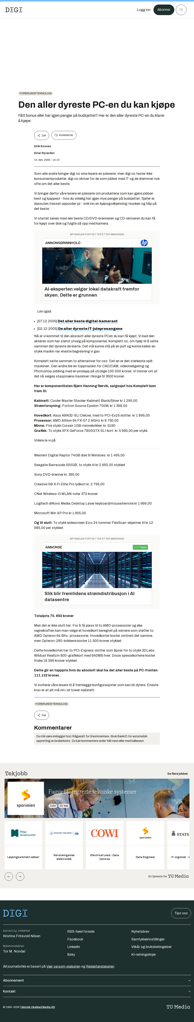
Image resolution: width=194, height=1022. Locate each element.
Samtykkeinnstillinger (148, 939)
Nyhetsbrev (140, 931)
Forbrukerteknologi (36, 93)
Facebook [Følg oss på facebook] (75, 939)
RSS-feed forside (80, 931)
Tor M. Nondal (14, 951)
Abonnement (97, 980)
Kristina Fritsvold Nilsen (21, 936)
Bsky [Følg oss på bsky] (71, 954)
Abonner (163, 10)
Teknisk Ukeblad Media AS (37, 1007)
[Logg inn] (143, 9)
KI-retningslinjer (143, 954)
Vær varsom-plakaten (63, 966)
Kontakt (97, 991)
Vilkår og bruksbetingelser (151, 947)
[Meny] (181, 10)
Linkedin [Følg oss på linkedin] (73, 947)
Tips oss (181, 913)
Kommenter (64, 135)
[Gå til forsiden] (13, 10)
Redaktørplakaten (100, 966)
